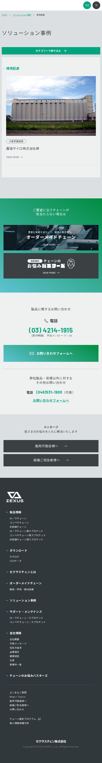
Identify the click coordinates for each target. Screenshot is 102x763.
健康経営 (14, 656)
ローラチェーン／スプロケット (26, 617)
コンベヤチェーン (19, 522)
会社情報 (15, 633)
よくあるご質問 (18, 692)
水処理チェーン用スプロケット (26, 539)
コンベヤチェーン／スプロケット (28, 622)
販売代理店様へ (18, 701)
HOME (4, 15)
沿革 (12, 660)
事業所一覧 (16, 664)
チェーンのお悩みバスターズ (29, 675)
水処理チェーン (18, 526)
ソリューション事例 (22, 15)
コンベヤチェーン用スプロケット (28, 535)
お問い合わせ (17, 709)
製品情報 (15, 512)
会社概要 (14, 639)
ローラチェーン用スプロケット (26, 531)
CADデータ (16, 561)
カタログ (14, 556)
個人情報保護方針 (19, 723)
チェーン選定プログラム (23, 718)
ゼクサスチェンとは (23, 572)
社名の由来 (16, 647)
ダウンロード (18, 550)
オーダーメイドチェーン (26, 583)
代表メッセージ (18, 643)
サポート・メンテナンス (26, 611)
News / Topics (17, 696)
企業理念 (14, 652)
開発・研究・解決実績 (22, 589)
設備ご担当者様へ (19, 705)
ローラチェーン (18, 518)
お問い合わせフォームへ (51, 400)
